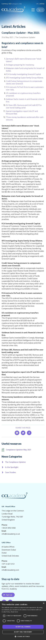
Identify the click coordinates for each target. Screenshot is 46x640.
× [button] (43, 603)
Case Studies (10, 472)
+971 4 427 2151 (8, 564)
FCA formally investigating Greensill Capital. (23, 83)
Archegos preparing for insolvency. (20, 74)
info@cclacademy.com (10, 570)
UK (37, 4)
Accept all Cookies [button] (23, 627)
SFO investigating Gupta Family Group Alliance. (25, 87)
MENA (42, 4)
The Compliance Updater (25, 37)
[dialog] (23, 620)
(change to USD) (17, 4)
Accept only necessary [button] (23, 632)
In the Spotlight (11, 467)
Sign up (9, 595)
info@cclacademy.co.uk (11, 534)
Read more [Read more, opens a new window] (14, 612)
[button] (23, 636)
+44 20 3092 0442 (9, 528)
